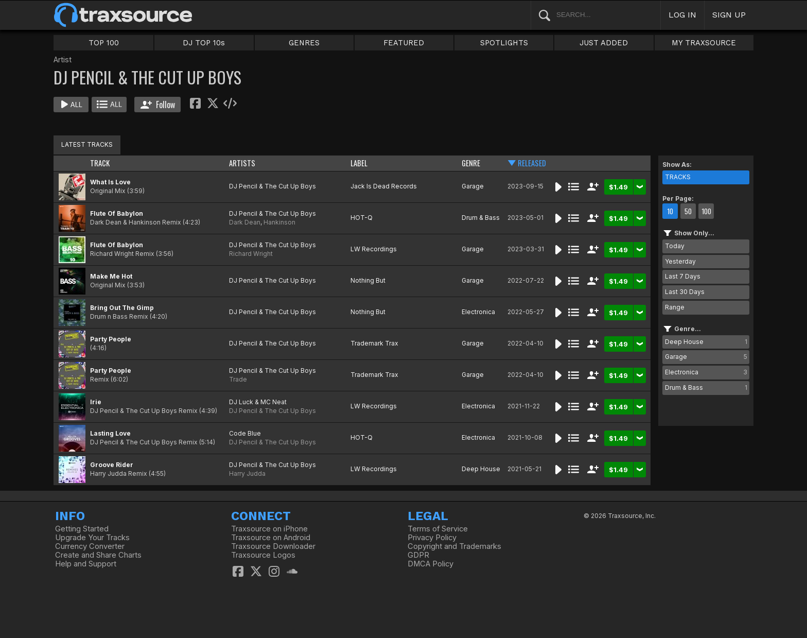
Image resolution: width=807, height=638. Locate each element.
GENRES (304, 42)
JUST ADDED (604, 42)
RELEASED (532, 163)
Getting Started (82, 528)
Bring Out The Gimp (122, 308)
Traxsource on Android (270, 537)
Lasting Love (110, 433)
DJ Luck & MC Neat (258, 402)
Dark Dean (244, 222)
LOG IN (682, 15)
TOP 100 (104, 42)
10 (670, 211)
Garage (473, 186)
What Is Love (110, 182)
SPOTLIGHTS (504, 42)
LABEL (358, 163)
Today (675, 246)
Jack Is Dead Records (383, 186)
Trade (238, 379)
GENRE (471, 163)
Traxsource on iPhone (269, 528)
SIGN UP (729, 15)
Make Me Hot (111, 276)
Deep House (481, 469)
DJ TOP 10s (204, 42)
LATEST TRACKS (87, 144)
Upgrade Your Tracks (92, 537)
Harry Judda (247, 473)
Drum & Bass (481, 217)
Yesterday (680, 261)
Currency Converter (90, 546)
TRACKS (678, 177)
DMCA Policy (430, 563)
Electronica (478, 312)
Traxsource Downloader (273, 546)
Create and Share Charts (98, 555)
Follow (158, 104)
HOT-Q (361, 217)
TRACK (100, 163)
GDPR (418, 555)
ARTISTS (242, 163)
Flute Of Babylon (116, 213)
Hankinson (279, 222)
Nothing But (367, 280)
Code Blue (245, 433)
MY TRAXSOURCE (704, 42)
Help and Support (85, 563)
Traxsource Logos (263, 555)
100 (706, 211)
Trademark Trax (374, 343)
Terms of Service (438, 528)
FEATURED (403, 42)
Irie (95, 402)
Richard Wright (251, 253)
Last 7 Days (682, 276)
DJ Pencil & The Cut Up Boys (272, 186)
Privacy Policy (432, 537)
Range (675, 307)
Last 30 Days (685, 292)
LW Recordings (373, 249)
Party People (110, 339)
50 (688, 211)
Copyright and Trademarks (454, 546)
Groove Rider (111, 465)
